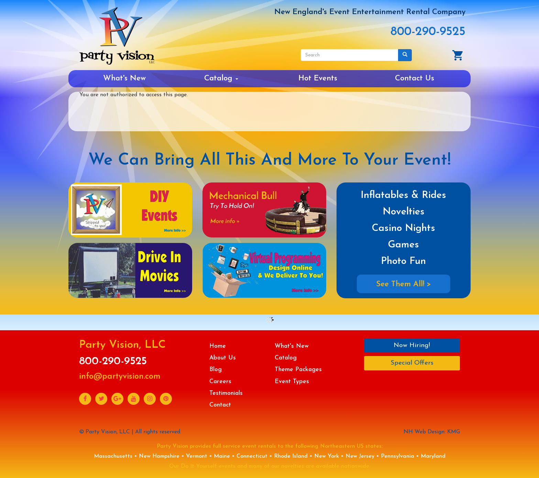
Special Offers (411, 363)
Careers (220, 382)
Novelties (404, 212)
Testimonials (226, 393)
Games (403, 245)
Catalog (221, 78)
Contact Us (414, 78)
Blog (215, 370)
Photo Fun (403, 261)
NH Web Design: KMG (432, 432)
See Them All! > (403, 284)
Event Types (292, 382)
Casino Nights (403, 228)
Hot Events (317, 78)
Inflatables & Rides (403, 195)
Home (217, 346)
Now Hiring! (412, 345)
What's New (124, 78)
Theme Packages (298, 370)
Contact (220, 405)
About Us (222, 358)
